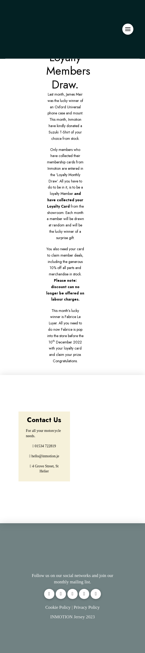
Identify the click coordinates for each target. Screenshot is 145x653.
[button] (127, 29)
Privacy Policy (87, 607)
